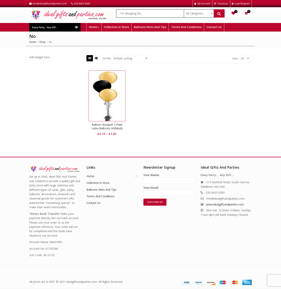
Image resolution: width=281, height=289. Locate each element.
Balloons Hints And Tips (150, 27)
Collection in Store (116, 27)
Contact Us (214, 27)
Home (94, 27)
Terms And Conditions (186, 27)
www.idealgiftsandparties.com (225, 204)
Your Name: (169, 177)
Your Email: (169, 190)
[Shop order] (129, 58)
